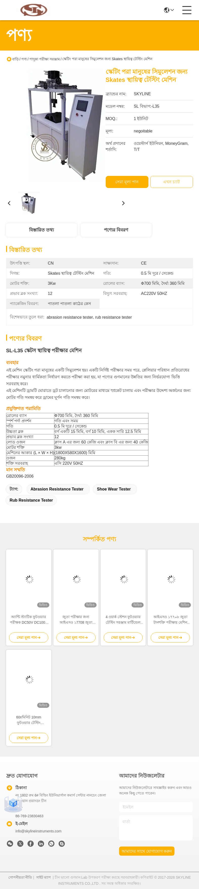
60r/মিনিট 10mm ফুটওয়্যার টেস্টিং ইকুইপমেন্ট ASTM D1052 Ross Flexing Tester (28, 720)
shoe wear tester (114, 489)
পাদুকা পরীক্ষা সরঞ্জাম (44, 59)
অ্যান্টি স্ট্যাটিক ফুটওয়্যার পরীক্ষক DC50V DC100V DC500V (29, 620)
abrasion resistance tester (57, 489)
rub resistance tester (31, 500)
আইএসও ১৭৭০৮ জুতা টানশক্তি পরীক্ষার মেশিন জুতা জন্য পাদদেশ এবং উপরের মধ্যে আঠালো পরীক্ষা (170, 620)
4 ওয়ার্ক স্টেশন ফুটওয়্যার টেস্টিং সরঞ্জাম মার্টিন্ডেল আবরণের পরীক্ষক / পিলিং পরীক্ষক (123, 620)
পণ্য (24, 59)
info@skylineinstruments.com (38, 831)
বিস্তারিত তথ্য (41, 229)
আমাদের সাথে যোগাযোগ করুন (147, 851)
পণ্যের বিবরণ (116, 229)
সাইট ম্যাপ (43, 877)
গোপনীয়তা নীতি (20, 877)
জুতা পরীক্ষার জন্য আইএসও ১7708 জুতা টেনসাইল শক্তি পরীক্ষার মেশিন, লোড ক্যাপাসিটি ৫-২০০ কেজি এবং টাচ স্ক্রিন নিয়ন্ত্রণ (76, 620)
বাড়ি (15, 59)
